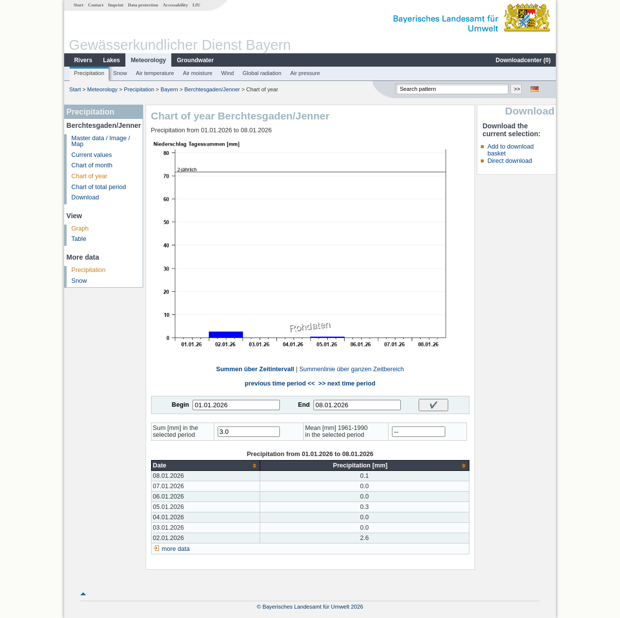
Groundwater (195, 60)
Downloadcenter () (523, 60)
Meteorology (148, 60)
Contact (95, 4)
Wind (227, 73)
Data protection (143, 4)
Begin (180, 404)
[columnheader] (205, 466)
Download (85, 197)
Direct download (509, 160)
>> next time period (346, 383)
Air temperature (155, 73)
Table (79, 238)
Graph (80, 228)
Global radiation (262, 73)
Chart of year (90, 176)
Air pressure (305, 73)
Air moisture (197, 73)
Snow (120, 73)
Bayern (169, 89)
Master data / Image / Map (101, 141)
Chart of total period (99, 187)
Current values (92, 155)
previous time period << (280, 383)
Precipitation (89, 73)
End (304, 404)
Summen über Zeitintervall (255, 369)
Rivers (83, 60)
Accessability (175, 4)
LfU (196, 4)
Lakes (111, 60)
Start (78, 4)
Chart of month (92, 165)
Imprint (115, 4)
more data (176, 548)
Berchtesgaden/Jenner (212, 89)
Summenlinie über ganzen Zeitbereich (351, 369)
